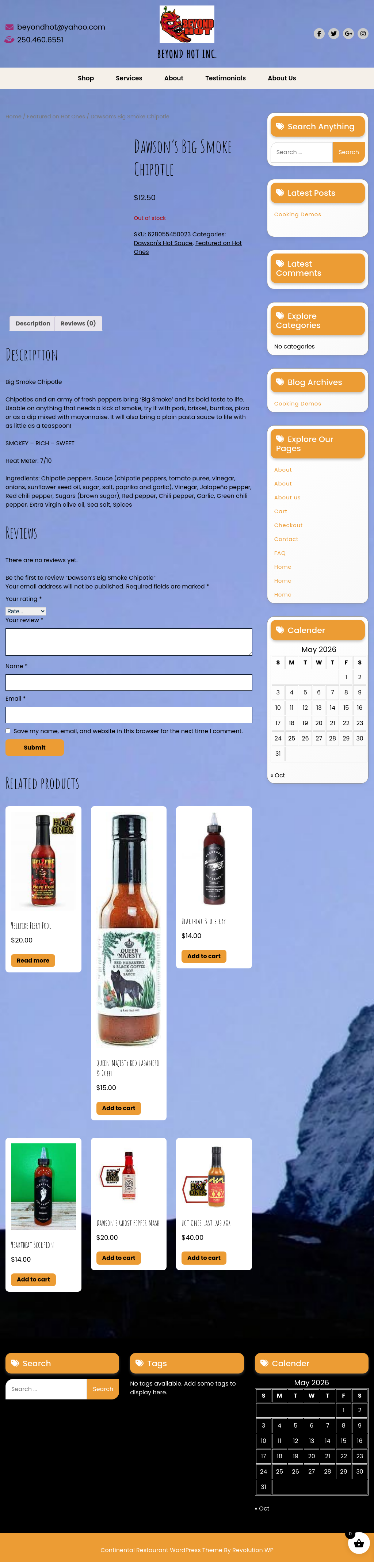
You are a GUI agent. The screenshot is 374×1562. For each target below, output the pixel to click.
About (173, 78)
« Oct (278, 775)
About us (282, 78)
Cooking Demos (297, 214)
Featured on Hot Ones (56, 116)
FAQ (280, 553)
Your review (24, 620)
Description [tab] (33, 323)
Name (16, 666)
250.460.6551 (40, 40)
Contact (286, 539)
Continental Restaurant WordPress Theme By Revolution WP (187, 1550)
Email (15, 698)
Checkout (288, 525)
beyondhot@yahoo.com (61, 27)
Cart (280, 511)
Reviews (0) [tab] (78, 323)
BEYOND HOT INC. (187, 54)
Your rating (23, 599)
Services (129, 78)
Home (13, 116)
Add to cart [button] (119, 1108)
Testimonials (225, 78)
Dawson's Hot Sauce (163, 243)
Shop (86, 78)
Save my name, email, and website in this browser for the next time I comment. (128, 731)
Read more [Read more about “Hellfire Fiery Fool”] (33, 960)
